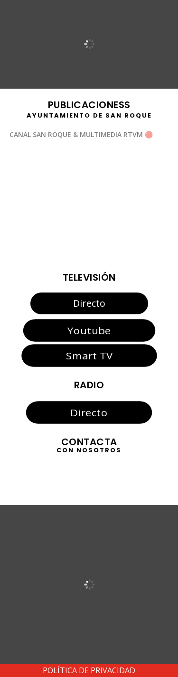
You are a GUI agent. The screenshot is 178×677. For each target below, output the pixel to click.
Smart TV (89, 355)
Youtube (89, 330)
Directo (89, 303)
